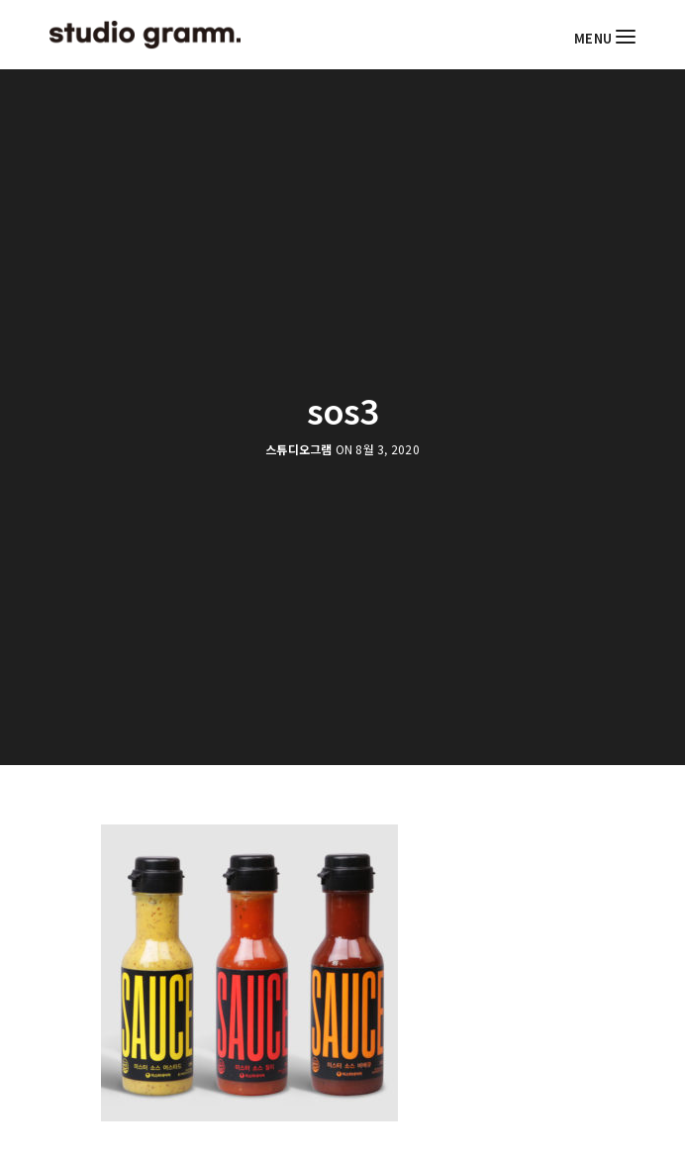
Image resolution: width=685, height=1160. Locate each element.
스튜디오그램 (298, 449)
